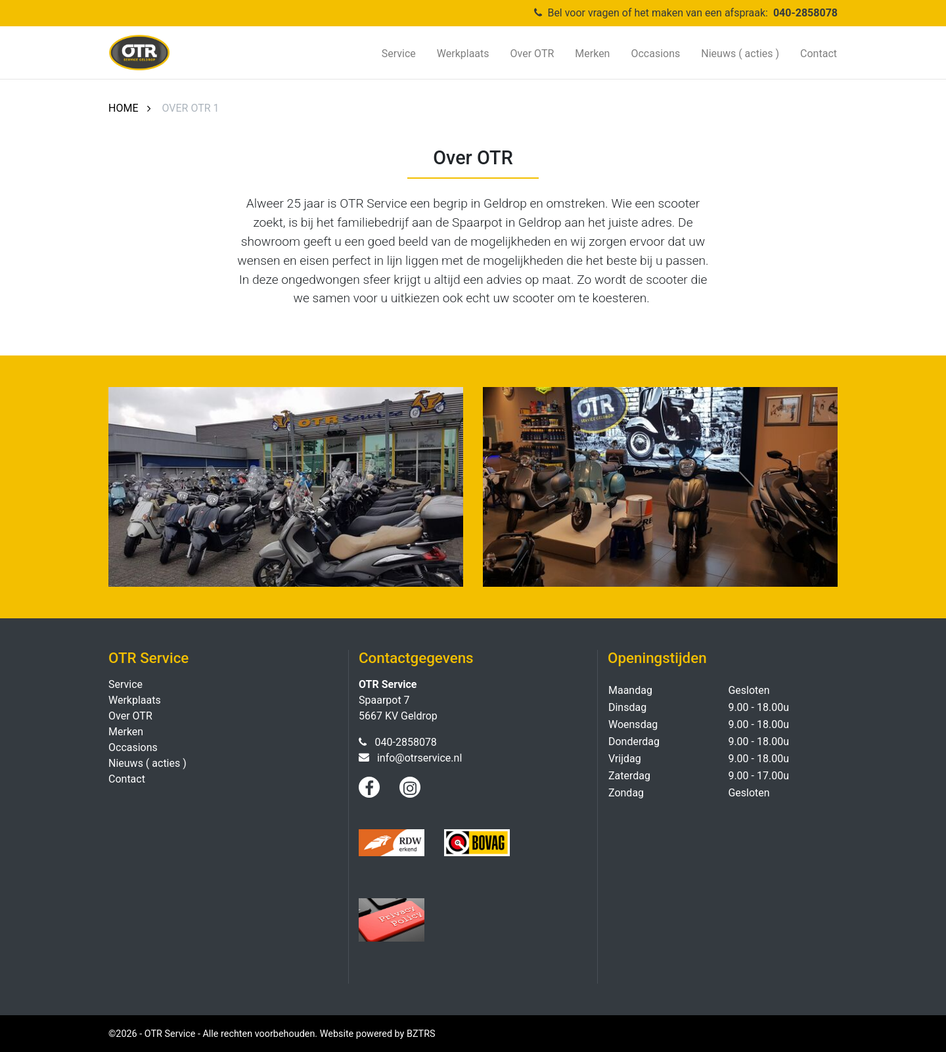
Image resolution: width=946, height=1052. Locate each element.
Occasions (655, 53)
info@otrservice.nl (419, 758)
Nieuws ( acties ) (740, 53)
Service (399, 53)
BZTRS (421, 1034)
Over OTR (532, 53)
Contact (818, 53)
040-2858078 (805, 13)
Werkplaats (463, 53)
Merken (592, 53)
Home (123, 108)
